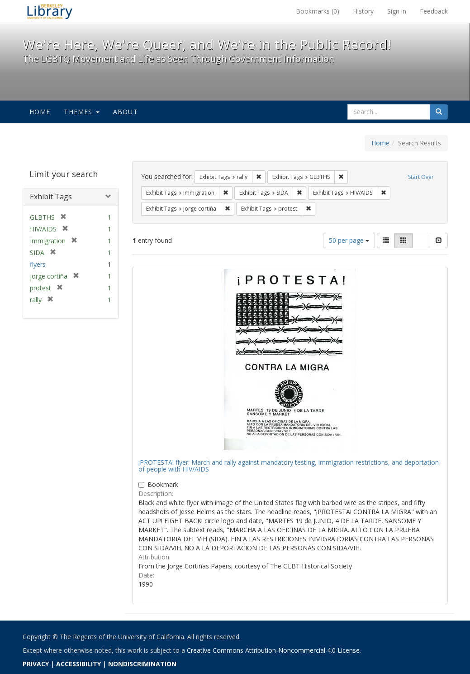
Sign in (396, 11)
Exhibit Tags (51, 197)
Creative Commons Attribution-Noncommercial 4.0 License (273, 650)
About (125, 111)
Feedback (434, 11)
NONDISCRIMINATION (142, 664)
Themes (81, 111)
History (363, 11)
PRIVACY (36, 664)
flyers (38, 264)
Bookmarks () (317, 11)
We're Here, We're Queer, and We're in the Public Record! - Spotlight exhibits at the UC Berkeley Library (50, 11)
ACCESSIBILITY (78, 664)
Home (40, 111)
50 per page (349, 240)
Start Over (421, 177)
